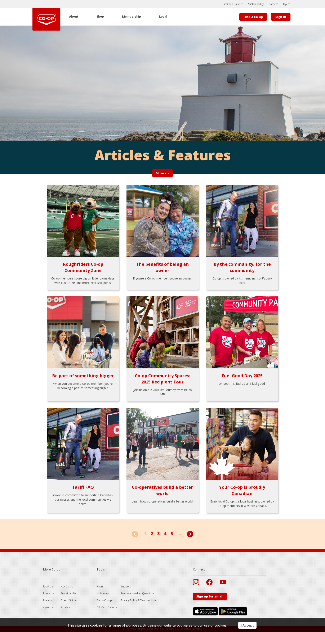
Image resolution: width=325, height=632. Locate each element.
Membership (131, 16)
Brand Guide (68, 600)
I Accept (247, 625)
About (73, 16)
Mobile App (103, 593)
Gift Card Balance (232, 4)
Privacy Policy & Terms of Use (138, 600)
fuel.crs (47, 600)
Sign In (280, 17)
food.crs (48, 586)
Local (163, 16)
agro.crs (48, 607)
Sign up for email (209, 596)
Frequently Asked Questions (137, 593)
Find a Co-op (253, 17)
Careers (273, 4)
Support (126, 586)
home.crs (48, 593)
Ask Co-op (67, 586)
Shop (100, 16)
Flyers (286, 4)
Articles (65, 607)
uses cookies (92, 625)
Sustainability (256, 4)
